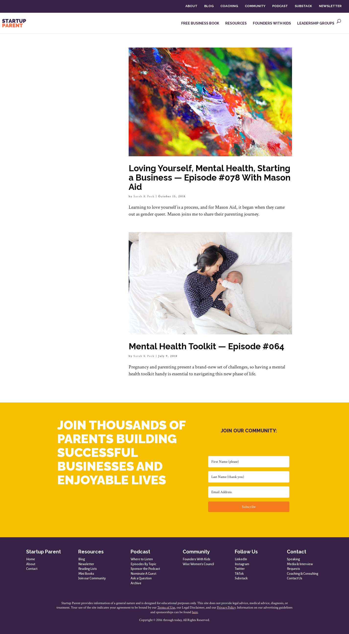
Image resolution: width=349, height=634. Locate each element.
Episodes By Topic (143, 564)
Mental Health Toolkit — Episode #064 (206, 346)
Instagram (242, 564)
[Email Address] (248, 492)
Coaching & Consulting (302, 573)
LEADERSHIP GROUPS (315, 23)
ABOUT (191, 6)
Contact (31, 569)
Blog (81, 559)
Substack (241, 578)
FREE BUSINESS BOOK (200, 23)
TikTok (239, 573)
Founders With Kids (196, 559)
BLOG (209, 6)
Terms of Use (166, 607)
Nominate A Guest (143, 573)
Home (30, 559)
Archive (136, 583)
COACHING (229, 6)
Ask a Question (141, 578)
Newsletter (86, 564)
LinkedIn (241, 559)
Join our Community (92, 578)
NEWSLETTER (330, 6)
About (30, 564)
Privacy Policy (226, 607)
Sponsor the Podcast (145, 569)
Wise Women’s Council (198, 564)
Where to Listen (142, 559)
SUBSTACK (303, 6)
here (195, 612)
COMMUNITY (255, 6)
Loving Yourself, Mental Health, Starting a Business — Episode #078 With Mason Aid (210, 177)
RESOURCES (236, 23)
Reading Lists (87, 569)
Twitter (240, 569)
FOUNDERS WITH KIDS (272, 23)
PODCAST (280, 6)
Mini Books (86, 573)
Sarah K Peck (144, 196)
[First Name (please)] (248, 461)
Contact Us (294, 578)
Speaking (293, 559)
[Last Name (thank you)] (248, 477)
